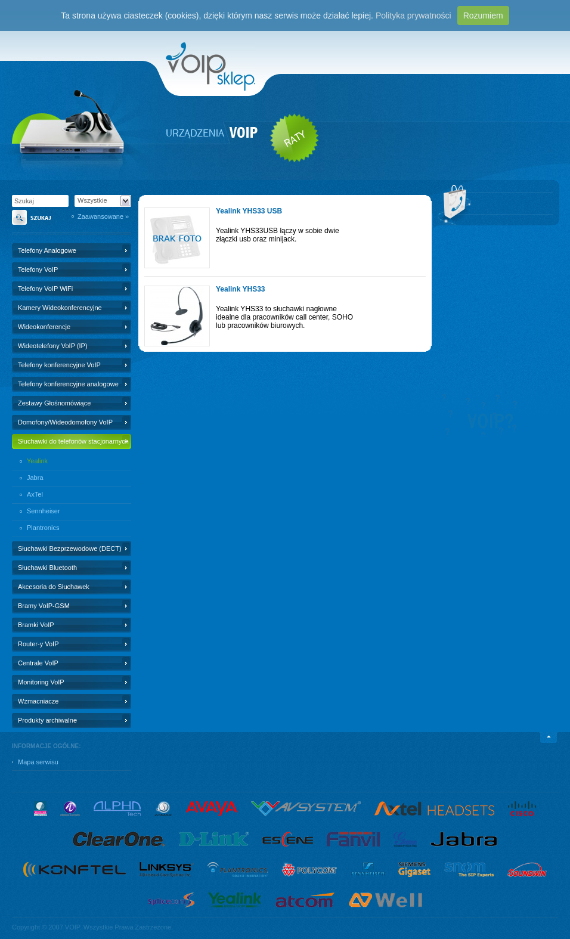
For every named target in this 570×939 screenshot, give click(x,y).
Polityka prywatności (413, 15)
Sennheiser (43, 511)
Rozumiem (483, 15)
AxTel (35, 494)
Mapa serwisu (38, 762)
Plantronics (43, 527)
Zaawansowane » (103, 216)
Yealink (37, 460)
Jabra (35, 477)
